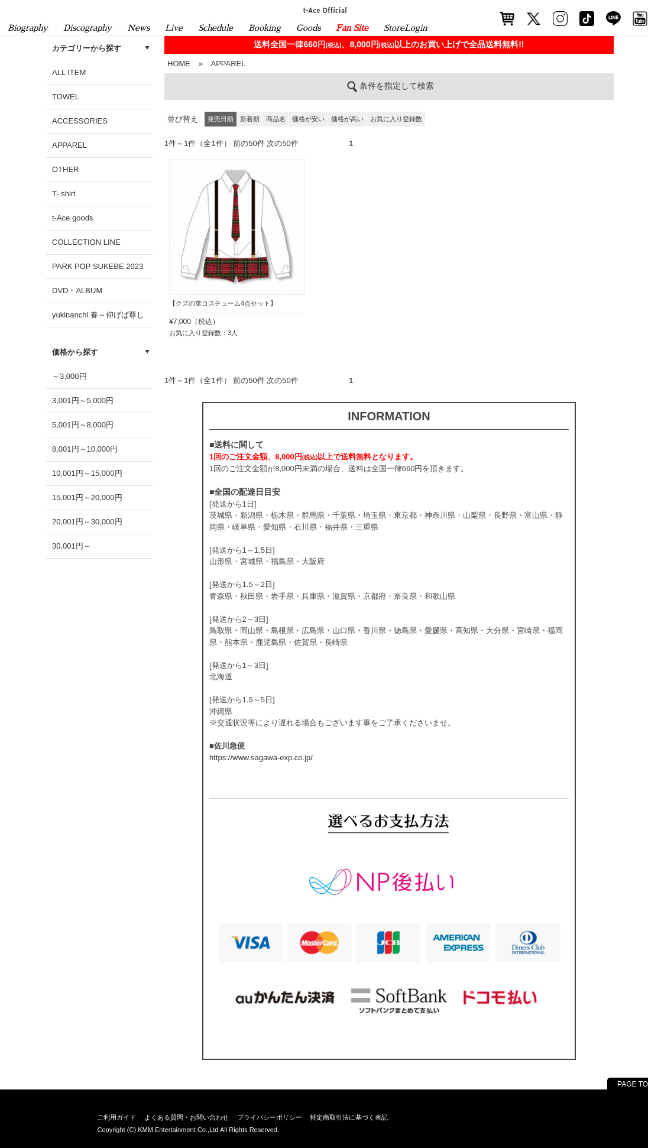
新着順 (250, 118)
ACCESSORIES (80, 120)
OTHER (65, 169)
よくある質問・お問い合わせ (186, 1117)
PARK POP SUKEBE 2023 (97, 266)
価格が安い (308, 118)
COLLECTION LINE (86, 242)
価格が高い (347, 118)
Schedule (215, 28)
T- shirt (64, 193)
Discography (87, 28)
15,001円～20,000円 (87, 497)
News (138, 28)
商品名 (276, 118)
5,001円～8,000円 (83, 424)
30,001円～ (71, 545)
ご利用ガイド (116, 1117)
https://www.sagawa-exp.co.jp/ (261, 757)
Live (174, 28)
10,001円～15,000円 (87, 473)
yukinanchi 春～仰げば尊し (98, 314)
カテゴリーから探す (86, 48)
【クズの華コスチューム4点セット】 (223, 303)
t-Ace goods (72, 217)
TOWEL (65, 96)
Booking (264, 28)
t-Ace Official (325, 10)
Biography (28, 28)
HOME (178, 63)
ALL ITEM (69, 72)
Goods (308, 28)
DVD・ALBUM (77, 290)
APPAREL (69, 145)
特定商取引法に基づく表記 (349, 1117)
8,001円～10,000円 (85, 449)
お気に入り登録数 (396, 118)
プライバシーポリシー (269, 1117)
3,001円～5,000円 (83, 400)
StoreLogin (405, 28)
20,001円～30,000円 (87, 521)
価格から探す (75, 352)
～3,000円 (69, 376)
